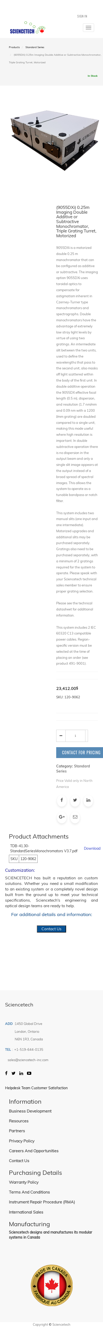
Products (14, 47)
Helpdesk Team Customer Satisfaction (36, 1088)
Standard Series (34, 47)
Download (92, 848)
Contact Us (51, 928)
